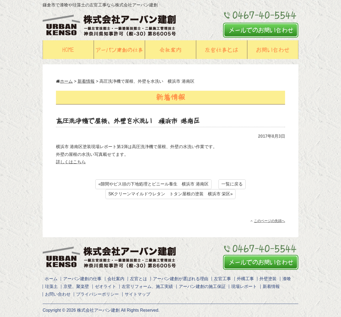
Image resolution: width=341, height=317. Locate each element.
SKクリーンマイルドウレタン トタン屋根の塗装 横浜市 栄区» (170, 194)
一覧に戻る (232, 184)
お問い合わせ (58, 294)
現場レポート (244, 286)
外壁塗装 (268, 278)
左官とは (138, 278)
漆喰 (286, 278)
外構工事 (245, 278)
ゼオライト (105, 286)
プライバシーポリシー (97, 294)
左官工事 (222, 278)
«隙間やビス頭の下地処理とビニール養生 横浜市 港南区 (153, 184)
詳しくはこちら (71, 162)
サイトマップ (137, 294)
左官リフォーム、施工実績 (147, 286)
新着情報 (86, 81)
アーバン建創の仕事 (82, 278)
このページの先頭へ (267, 221)
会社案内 (115, 278)
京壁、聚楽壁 (76, 286)
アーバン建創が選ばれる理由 (180, 278)
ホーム (64, 81)
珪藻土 (51, 286)
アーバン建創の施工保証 (202, 286)
